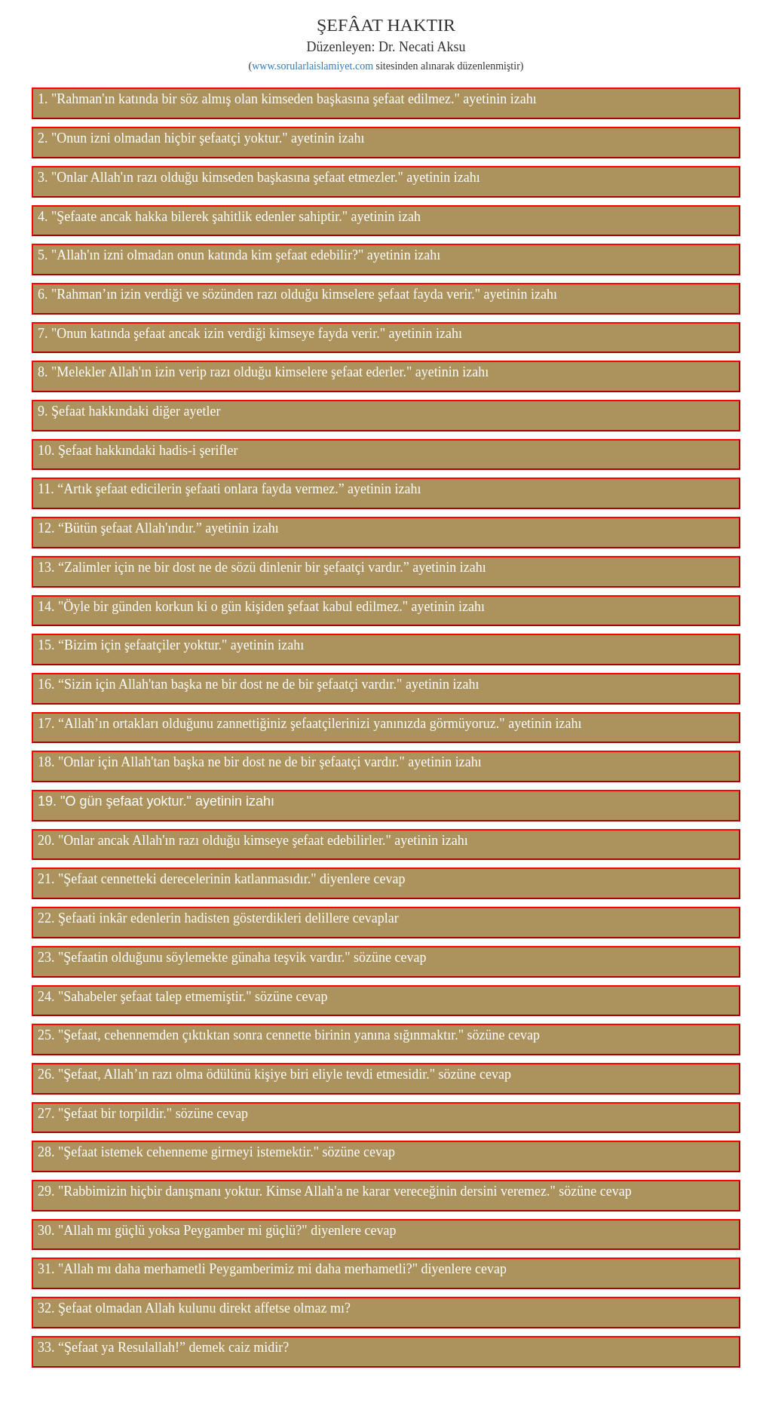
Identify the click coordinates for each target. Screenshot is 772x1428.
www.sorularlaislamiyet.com (312, 66)
